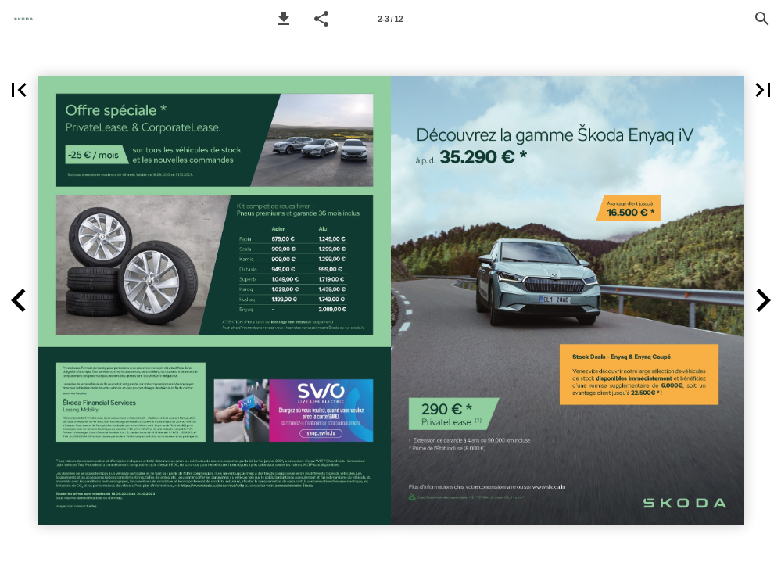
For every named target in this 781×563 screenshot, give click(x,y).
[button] (284, 19)
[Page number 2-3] (391, 19)
